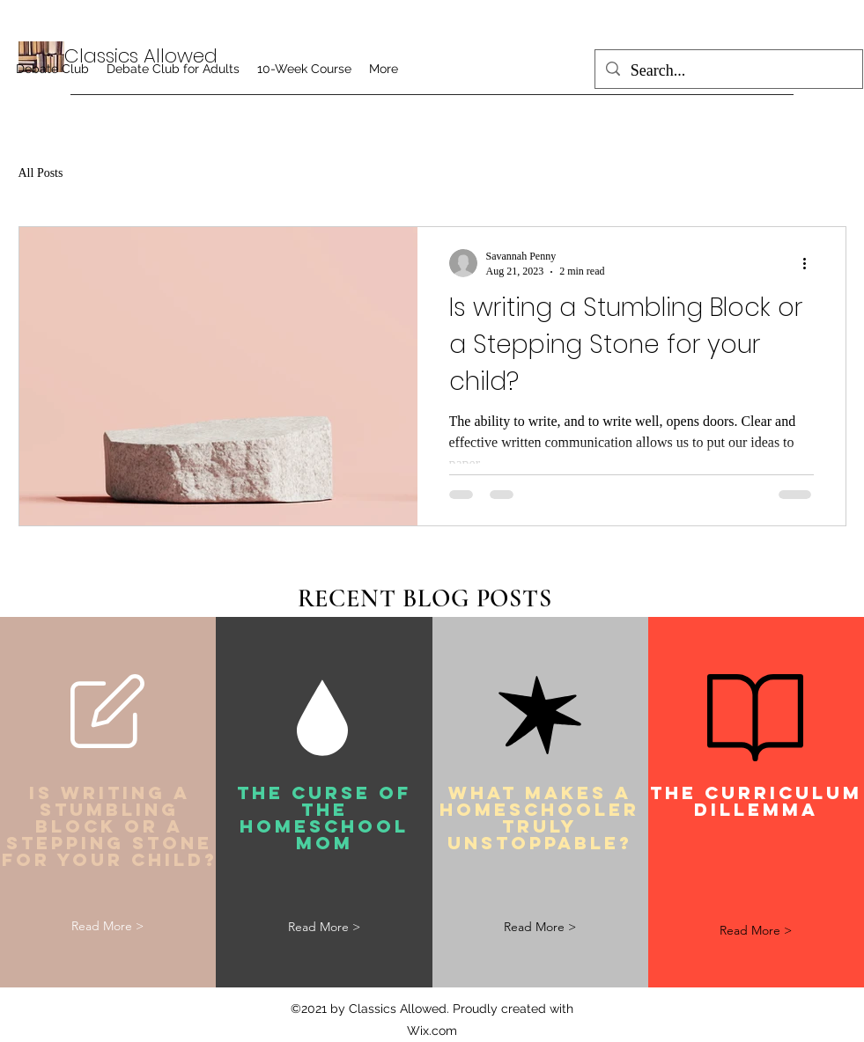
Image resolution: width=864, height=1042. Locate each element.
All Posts (40, 173)
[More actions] (811, 263)
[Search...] (728, 71)
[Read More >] (107, 927)
